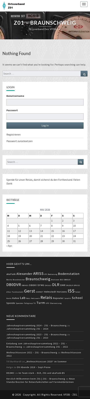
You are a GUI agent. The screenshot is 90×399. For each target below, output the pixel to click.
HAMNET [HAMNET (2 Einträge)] (39, 292)
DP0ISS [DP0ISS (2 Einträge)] (77, 285)
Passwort (12, 110)
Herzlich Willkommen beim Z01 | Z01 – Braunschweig (35, 378)
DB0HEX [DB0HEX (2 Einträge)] (25, 285)
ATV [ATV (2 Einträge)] (45, 274)
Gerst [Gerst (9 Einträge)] (29, 291)
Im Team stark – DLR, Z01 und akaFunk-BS (42, 372)
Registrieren (13, 134)
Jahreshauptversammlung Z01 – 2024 (27, 328)
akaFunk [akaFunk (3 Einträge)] (11, 274)
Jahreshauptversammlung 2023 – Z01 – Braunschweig (36, 334)
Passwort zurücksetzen (19, 141)
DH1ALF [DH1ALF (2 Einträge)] (48, 285)
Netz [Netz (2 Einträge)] (28, 298)
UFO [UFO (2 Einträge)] (47, 303)
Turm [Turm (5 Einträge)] (40, 303)
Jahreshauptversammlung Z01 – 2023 (27, 337)
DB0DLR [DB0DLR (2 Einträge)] (67, 280)
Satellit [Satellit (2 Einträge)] (67, 298)
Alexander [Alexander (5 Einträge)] (24, 274)
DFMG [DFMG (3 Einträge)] (40, 285)
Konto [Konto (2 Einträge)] (8, 298)
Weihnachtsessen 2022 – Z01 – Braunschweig (31, 352)
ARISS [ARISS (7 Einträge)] (38, 273)
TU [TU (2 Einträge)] (35, 303)
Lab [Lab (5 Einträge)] (23, 298)
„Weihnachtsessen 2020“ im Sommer (46, 361)
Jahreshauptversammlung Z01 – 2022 (47, 346)
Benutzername (15, 95)
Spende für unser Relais (19, 179)
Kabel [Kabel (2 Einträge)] (77, 292)
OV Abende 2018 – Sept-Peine (34, 367)
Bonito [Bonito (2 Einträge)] (9, 280)
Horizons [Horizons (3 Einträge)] (62, 291)
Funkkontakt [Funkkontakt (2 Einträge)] (17, 292)
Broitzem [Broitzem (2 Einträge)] (55, 280)
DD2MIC (10, 372)
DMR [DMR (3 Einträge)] (63, 285)
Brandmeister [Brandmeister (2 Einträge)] (19, 280)
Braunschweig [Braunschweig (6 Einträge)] (38, 278)
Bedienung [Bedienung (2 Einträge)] (52, 274)
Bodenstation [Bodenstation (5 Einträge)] (69, 274)
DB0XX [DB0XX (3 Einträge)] (33, 285)
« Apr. (9, 245)
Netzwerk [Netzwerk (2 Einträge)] (35, 298)
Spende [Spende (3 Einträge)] (10, 303)
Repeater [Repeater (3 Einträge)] (58, 298)
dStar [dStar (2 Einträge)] (8, 292)
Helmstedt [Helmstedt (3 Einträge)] (50, 291)
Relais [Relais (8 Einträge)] (46, 297)
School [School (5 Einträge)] (77, 298)
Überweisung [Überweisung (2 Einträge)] (56, 303)
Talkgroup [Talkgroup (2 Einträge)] (28, 303)
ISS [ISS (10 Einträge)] (71, 291)
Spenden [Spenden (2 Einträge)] (19, 303)
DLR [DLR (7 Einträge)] (55, 284)
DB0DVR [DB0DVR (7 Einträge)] (13, 284)
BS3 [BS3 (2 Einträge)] (61, 280)
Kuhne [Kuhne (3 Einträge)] (15, 298)
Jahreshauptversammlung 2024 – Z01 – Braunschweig (36, 325)
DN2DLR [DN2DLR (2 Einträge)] (69, 285)
